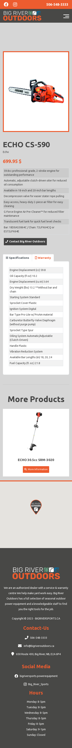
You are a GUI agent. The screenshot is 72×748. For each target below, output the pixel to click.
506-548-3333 (38, 637)
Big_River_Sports (38, 684)
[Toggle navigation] (67, 16)
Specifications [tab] (17, 257)
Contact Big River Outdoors (25, 241)
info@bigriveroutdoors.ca (38, 645)
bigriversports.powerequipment (39, 676)
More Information (36, 469)
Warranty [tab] (43, 257)
